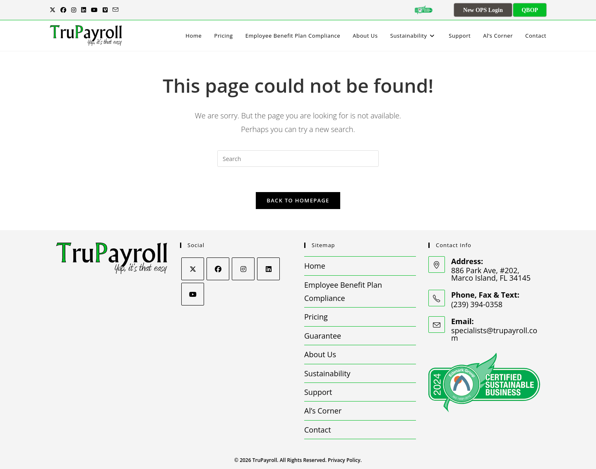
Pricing (316, 317)
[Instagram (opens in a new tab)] (74, 10)
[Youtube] (192, 294)
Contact (317, 430)
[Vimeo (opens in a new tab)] (105, 10)
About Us (320, 354)
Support (318, 392)
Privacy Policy (344, 460)
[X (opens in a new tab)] (54, 10)
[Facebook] (218, 268)
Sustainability (327, 373)
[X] (192, 268)
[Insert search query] (298, 158)
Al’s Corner (322, 411)
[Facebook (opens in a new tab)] (63, 10)
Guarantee (322, 336)
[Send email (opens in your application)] (115, 10)
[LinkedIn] (268, 268)
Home (314, 266)
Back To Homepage (298, 200)
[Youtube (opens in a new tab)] (94, 10)
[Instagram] (243, 268)
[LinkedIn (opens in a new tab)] (84, 10)
